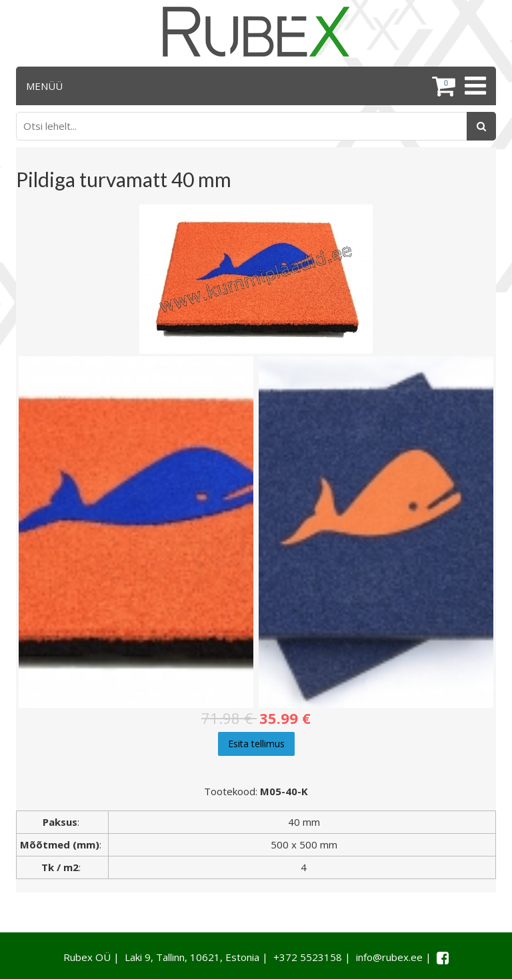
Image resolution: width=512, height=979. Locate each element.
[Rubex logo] (256, 32)
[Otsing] (481, 126)
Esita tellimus (256, 743)
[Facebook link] (443, 957)
